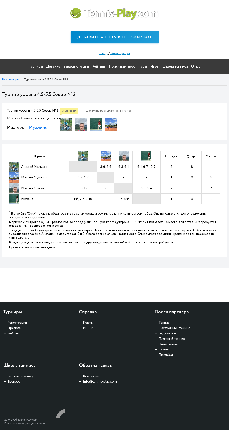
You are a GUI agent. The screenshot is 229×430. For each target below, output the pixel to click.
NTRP (88, 328)
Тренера (13, 381)
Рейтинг (99, 66)
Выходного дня (76, 66)
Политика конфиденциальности (24, 424)
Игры (154, 66)
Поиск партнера (122, 66)
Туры (143, 66)
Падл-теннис (169, 344)
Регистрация (120, 53)
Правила (14, 328)
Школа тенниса (175, 66)
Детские (53, 66)
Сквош (164, 349)
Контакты (91, 376)
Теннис (164, 322)
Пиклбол (166, 354)
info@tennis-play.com (100, 381)
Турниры (36, 66)
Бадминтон (167, 333)
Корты (88, 322)
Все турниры (10, 79)
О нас (195, 66)
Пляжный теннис (172, 338)
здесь (51, 247)
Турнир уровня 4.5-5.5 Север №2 (32, 110)
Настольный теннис (174, 328)
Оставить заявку (20, 376)
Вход (103, 53)
